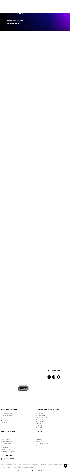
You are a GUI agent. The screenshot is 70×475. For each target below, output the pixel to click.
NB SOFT (39, 471)
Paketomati (39, 423)
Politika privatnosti (5, 439)
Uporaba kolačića (5, 447)
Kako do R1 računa (40, 415)
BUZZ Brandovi (40, 437)
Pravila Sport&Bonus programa (9, 443)
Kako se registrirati (40, 413)
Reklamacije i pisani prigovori (8, 451)
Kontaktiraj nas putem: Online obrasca (6, 416)
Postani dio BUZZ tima (42, 443)
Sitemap (38, 445)
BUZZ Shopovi (39, 441)
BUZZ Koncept (40, 435)
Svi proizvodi (39, 427)
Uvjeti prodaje (4, 435)
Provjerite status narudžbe (7, 413)
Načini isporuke (40, 421)
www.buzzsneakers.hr (27, 471)
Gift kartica (3, 445)
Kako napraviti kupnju (41, 417)
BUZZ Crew (39, 439)
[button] (65, 466)
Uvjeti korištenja (5, 437)
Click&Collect (39, 425)
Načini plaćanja (39, 419)
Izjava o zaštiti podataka (7, 441)
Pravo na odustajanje (6, 449)
